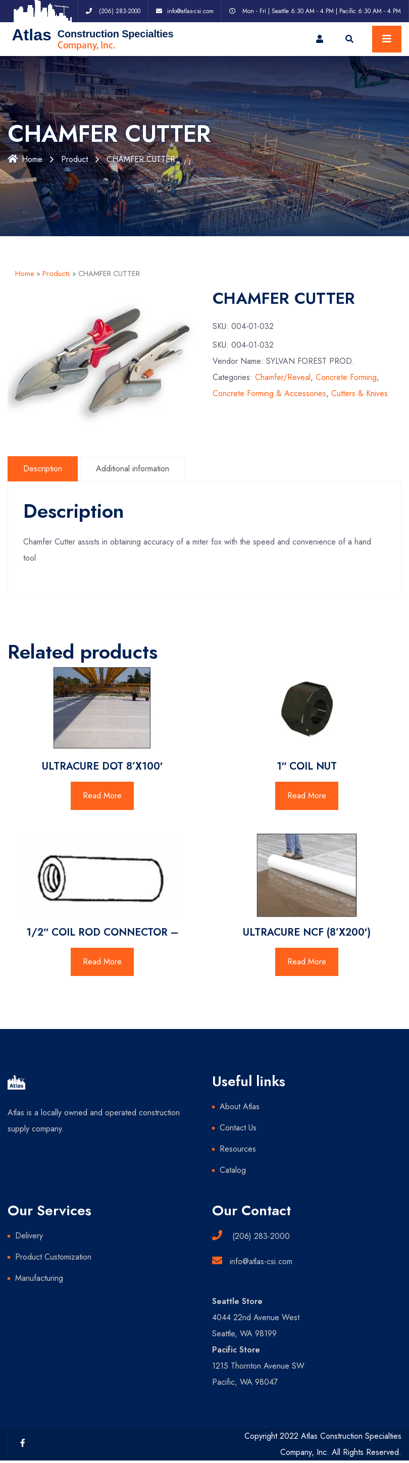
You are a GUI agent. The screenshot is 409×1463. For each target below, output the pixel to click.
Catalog (233, 1170)
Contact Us (238, 1127)
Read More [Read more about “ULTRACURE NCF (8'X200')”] (306, 961)
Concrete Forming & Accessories (269, 393)
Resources (238, 1149)
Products (56, 273)
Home (25, 159)
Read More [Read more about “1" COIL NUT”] (306, 795)
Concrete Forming (346, 377)
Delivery (29, 1235)
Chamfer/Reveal (283, 377)
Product (74, 159)
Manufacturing (39, 1278)
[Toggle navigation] (386, 39)
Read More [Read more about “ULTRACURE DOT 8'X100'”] (102, 795)
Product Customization (53, 1257)
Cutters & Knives (359, 393)
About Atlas (240, 1106)
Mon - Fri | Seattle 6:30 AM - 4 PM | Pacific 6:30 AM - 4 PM (321, 11)
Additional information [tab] (132, 468)
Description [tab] (42, 468)
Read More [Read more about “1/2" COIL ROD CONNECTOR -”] (102, 961)
